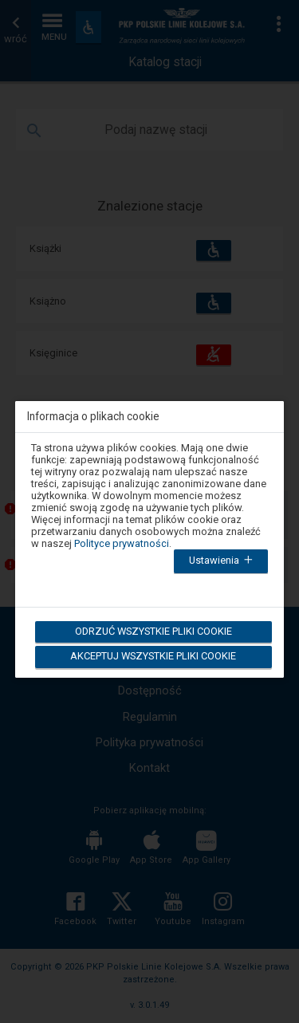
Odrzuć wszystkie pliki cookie (151, 631)
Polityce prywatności (121, 543)
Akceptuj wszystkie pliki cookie (152, 656)
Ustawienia (224, 561)
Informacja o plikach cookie (93, 417)
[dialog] (150, 529)
